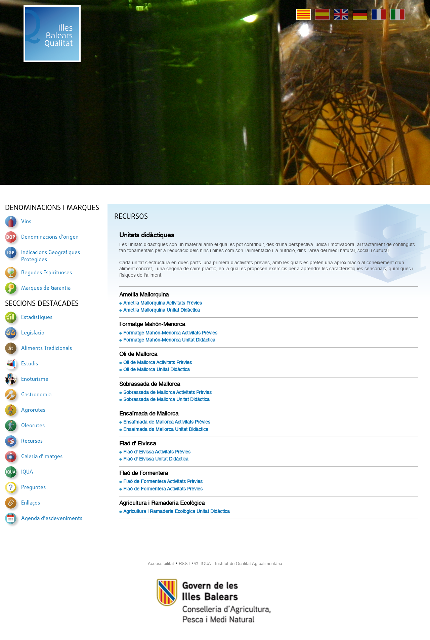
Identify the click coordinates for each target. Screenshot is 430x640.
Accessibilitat (161, 563)
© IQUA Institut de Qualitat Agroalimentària (238, 563)
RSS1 (184, 563)
